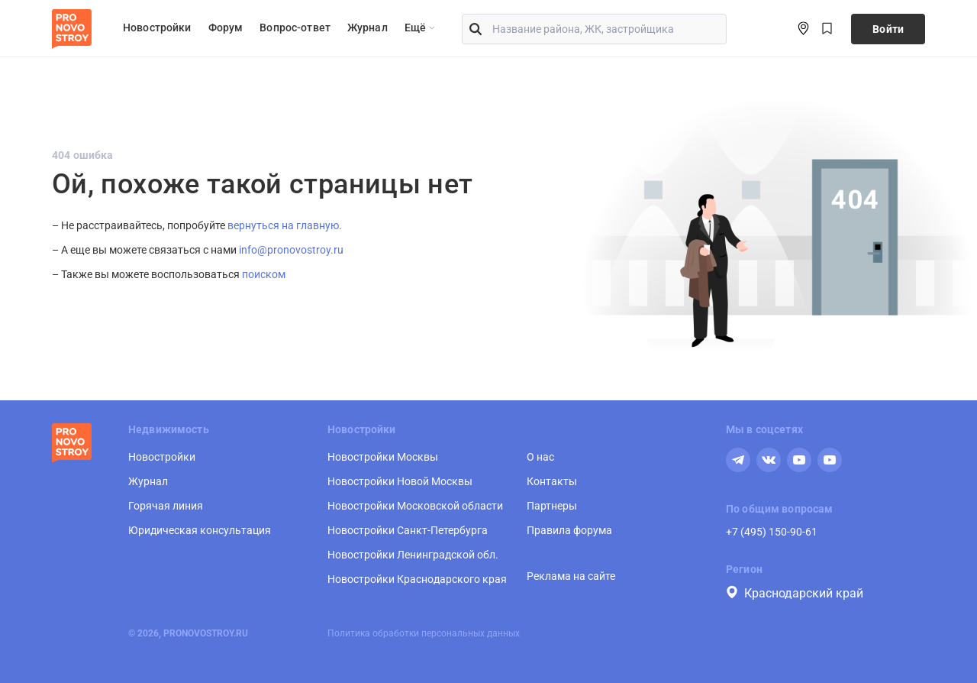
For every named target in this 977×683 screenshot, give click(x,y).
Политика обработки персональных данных (423, 633)
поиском (263, 274)
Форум (225, 27)
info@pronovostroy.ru (291, 250)
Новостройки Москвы (382, 457)
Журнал (367, 27)
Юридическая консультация (199, 530)
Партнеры (552, 506)
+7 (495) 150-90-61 (771, 532)
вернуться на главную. (284, 225)
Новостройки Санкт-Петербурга (407, 530)
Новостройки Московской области (415, 506)
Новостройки (157, 27)
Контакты (552, 481)
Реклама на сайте (571, 576)
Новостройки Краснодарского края (417, 579)
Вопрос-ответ (295, 27)
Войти (888, 29)
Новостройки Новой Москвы (399, 481)
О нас (540, 457)
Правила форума (569, 530)
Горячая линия (165, 506)
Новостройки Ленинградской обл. (412, 555)
